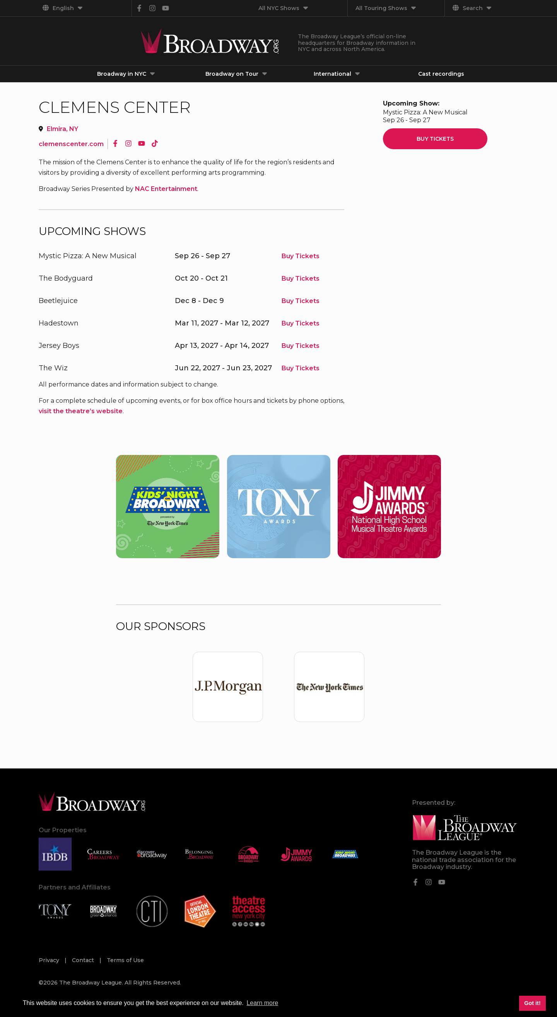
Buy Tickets (301, 256)
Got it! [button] (532, 1003)
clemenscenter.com (71, 144)
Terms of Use (125, 960)
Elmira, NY (62, 129)
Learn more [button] (262, 1003)
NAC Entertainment (166, 188)
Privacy (50, 960)
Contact (84, 960)
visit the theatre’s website (81, 411)
